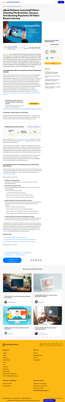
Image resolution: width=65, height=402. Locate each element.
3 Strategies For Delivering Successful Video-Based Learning (20, 241)
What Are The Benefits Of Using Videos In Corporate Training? (53, 87)
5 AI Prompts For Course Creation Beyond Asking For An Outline (51, 73)
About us (35, 353)
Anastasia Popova (12, 302)
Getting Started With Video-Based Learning (16, 237)
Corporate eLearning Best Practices (12, 252)
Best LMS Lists (6, 371)
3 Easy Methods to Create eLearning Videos (52, 76)
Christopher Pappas (43, 334)
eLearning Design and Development (13, 6)
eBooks (4, 355)
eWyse (34, 131)
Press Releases (6, 360)
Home (4, 6)
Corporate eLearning (9, 326)
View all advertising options (41, 390)
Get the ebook (34, 103)
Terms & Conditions (7, 398)
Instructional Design (39, 293)
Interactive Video (8, 254)
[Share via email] (37, 48)
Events (4, 362)
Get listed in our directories (39, 383)
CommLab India (11, 131)
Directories (5, 366)
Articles (5, 353)
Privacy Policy (16, 398)
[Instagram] (61, 344)
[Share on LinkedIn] (35, 48)
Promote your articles (38, 388)
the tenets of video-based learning (20, 139)
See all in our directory (34, 126)
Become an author (7, 383)
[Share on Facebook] (30, 48)
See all (52, 63)
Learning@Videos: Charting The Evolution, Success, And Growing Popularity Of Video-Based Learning (21, 93)
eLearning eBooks (27, 252)
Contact (35, 357)
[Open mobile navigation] (2, 2)
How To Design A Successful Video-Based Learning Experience (20, 239)
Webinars (5, 357)
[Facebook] (41, 344)
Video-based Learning (39, 326)
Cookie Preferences (26, 398)
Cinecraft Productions (24, 131)
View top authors (7, 385)
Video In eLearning (20, 254)
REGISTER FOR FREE (49, 400)
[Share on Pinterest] (39, 48)
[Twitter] (45, 344)
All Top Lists (6, 369)
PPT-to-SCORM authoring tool (10, 376)
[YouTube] (53, 344)
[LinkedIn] (49, 344)
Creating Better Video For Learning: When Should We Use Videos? (52, 80)
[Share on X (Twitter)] (32, 48)
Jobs (4, 364)
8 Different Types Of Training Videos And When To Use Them (52, 84)
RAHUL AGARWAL (13, 46)
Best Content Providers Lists (9, 373)
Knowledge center (37, 355)
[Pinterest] (57, 344)
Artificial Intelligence (9, 295)
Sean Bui (11, 334)
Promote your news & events (40, 385)
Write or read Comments (12, 260)
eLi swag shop (36, 360)
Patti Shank (41, 302)
